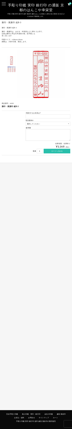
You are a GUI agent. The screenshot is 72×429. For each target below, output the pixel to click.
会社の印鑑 (48, 414)
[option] (11, 60)
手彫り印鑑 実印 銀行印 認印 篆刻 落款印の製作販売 (36, 421)
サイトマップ (44, 418)
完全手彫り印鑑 (12, 414)
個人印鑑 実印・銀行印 (31, 414)
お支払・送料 (19, 418)
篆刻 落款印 (61, 414)
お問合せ (31, 418)
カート (55, 418)
